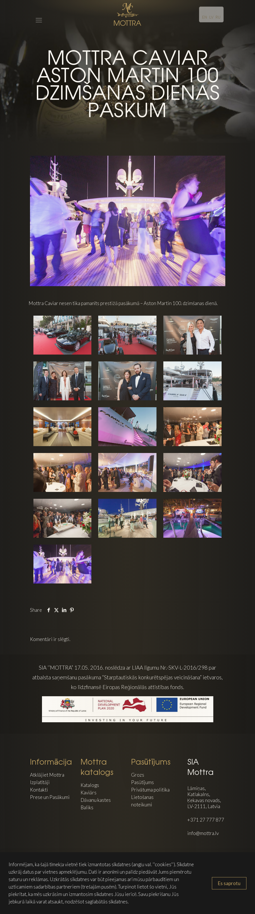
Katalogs (90, 785)
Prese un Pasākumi (50, 797)
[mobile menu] (35, 14)
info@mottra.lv (203, 833)
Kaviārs (89, 793)
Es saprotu (229, 883)
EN (204, 17)
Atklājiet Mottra (47, 775)
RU (218, 17)
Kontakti (39, 790)
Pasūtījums (142, 782)
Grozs (137, 775)
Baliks (87, 807)
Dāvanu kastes (96, 800)
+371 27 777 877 (205, 820)
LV (211, 17)
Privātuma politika (150, 790)
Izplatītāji (40, 782)
